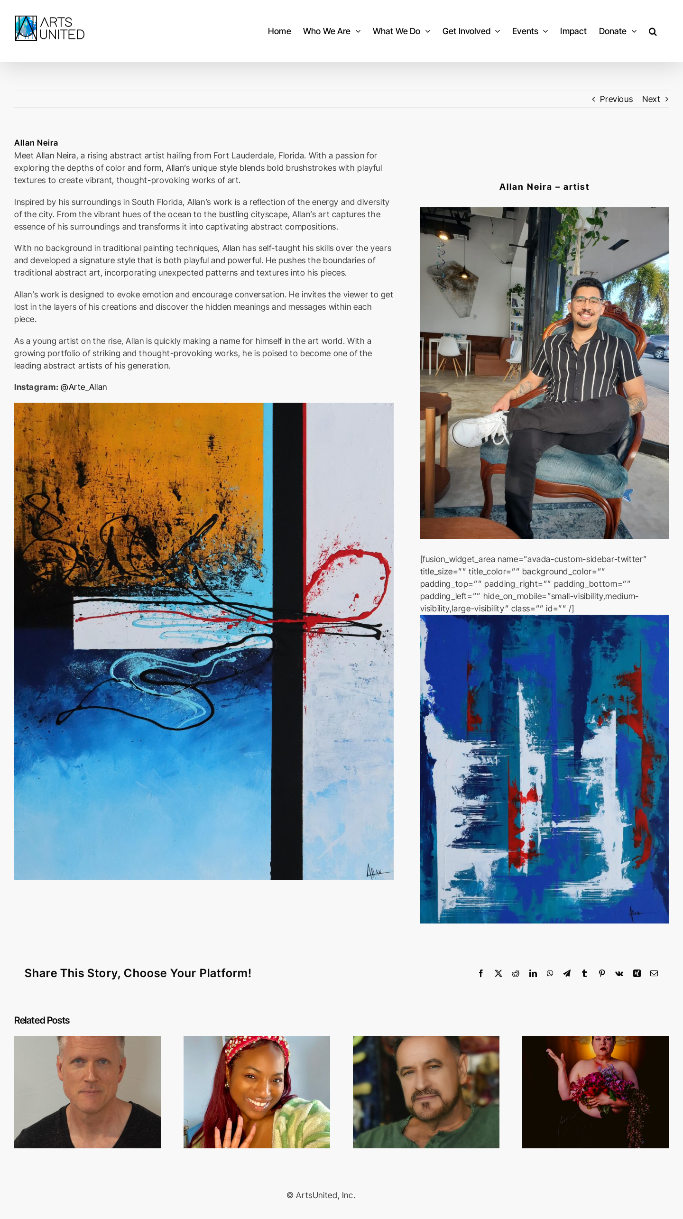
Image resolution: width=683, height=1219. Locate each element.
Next (651, 99)
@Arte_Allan (84, 387)
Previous (616, 99)
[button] (653, 31)
